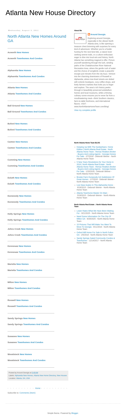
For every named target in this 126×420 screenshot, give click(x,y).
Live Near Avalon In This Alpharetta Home (95, 185)
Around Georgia (98, 34)
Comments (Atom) (28, 393)
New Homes (23, 52)
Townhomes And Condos (30, 58)
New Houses (62, 375)
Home (37, 388)
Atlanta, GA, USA (23, 378)
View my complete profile (85, 110)
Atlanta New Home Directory (45, 375)
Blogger (74, 413)
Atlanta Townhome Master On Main (92, 193)
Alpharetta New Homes (24, 375)
